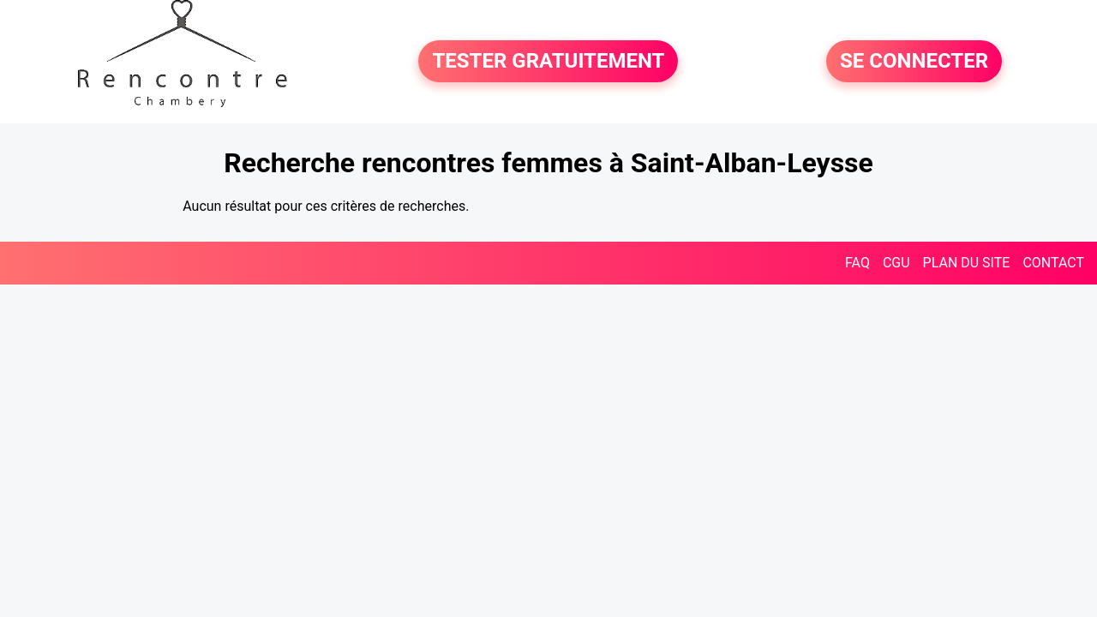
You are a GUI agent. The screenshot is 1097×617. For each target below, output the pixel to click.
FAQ (857, 263)
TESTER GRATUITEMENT (548, 62)
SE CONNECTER (914, 62)
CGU (896, 263)
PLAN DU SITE (966, 263)
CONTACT (1053, 263)
